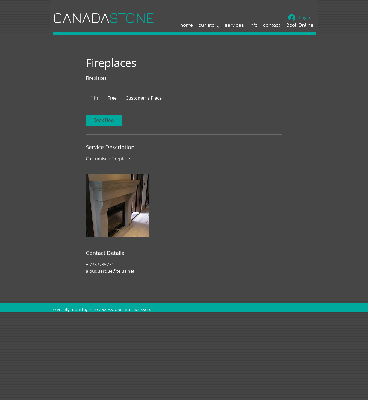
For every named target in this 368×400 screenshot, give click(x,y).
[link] (104, 120)
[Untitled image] (117, 205)
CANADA (105, 17)
